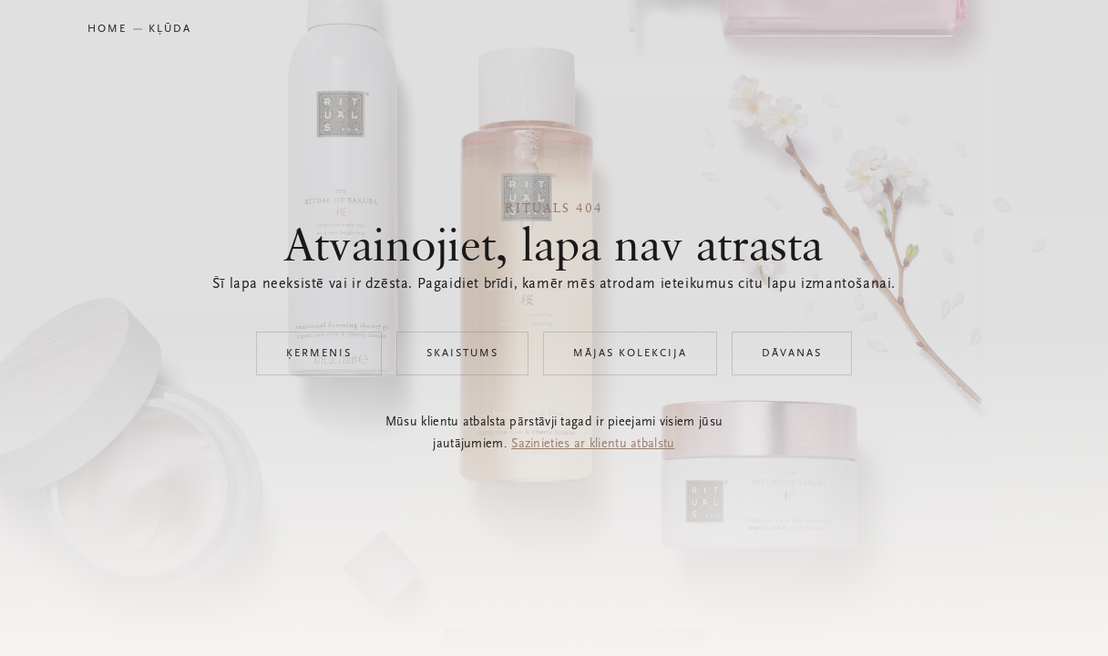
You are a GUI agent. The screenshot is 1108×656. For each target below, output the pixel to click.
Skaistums (462, 353)
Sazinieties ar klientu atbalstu (592, 444)
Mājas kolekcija (630, 353)
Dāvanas (792, 353)
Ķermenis (319, 353)
